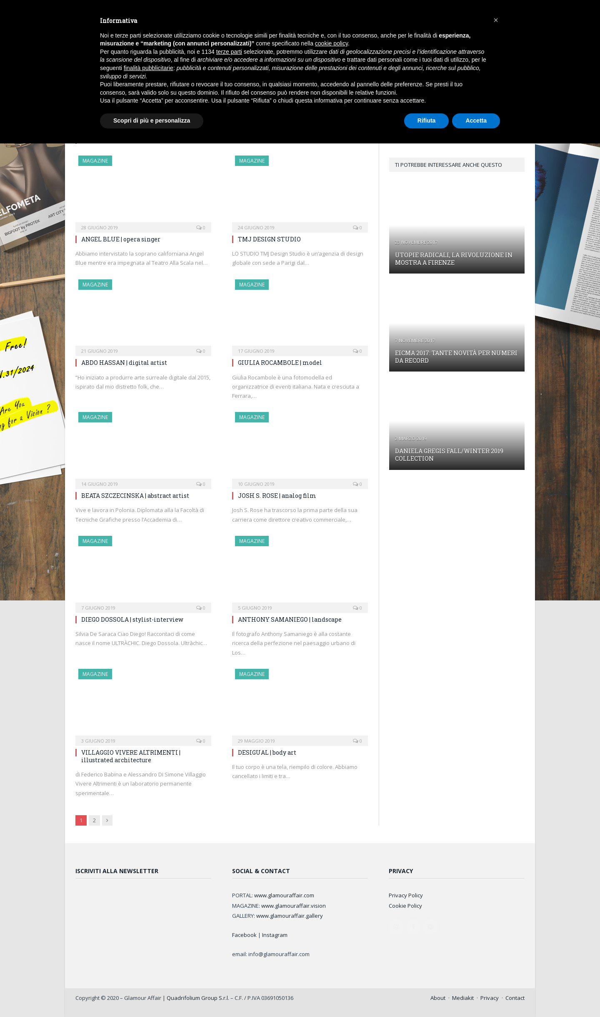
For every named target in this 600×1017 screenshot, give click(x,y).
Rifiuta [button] (427, 120)
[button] (495, 20)
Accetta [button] (476, 120)
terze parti (229, 51)
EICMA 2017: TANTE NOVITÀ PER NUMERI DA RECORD (456, 356)
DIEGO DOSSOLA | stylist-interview (132, 619)
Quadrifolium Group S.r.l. (198, 998)
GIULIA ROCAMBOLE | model (280, 363)
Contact (515, 998)
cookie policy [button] (331, 43)
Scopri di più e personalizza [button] (151, 120)
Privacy (489, 998)
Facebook (244, 935)
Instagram (275, 935)
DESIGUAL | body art (267, 752)
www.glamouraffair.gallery (289, 915)
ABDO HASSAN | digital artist (124, 363)
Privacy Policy (406, 895)
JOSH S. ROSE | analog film (277, 496)
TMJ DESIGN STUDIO (269, 239)
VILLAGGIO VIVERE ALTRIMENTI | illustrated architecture (130, 756)
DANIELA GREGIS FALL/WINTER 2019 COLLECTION (449, 454)
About (437, 998)
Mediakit (463, 998)
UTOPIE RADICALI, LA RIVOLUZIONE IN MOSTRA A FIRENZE (453, 258)
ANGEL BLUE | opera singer (120, 239)
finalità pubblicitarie (148, 68)
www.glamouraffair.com (284, 895)
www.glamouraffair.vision (293, 905)
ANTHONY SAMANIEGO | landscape (290, 619)
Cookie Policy (405, 905)
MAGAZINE (95, 160)
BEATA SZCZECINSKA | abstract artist (135, 496)
